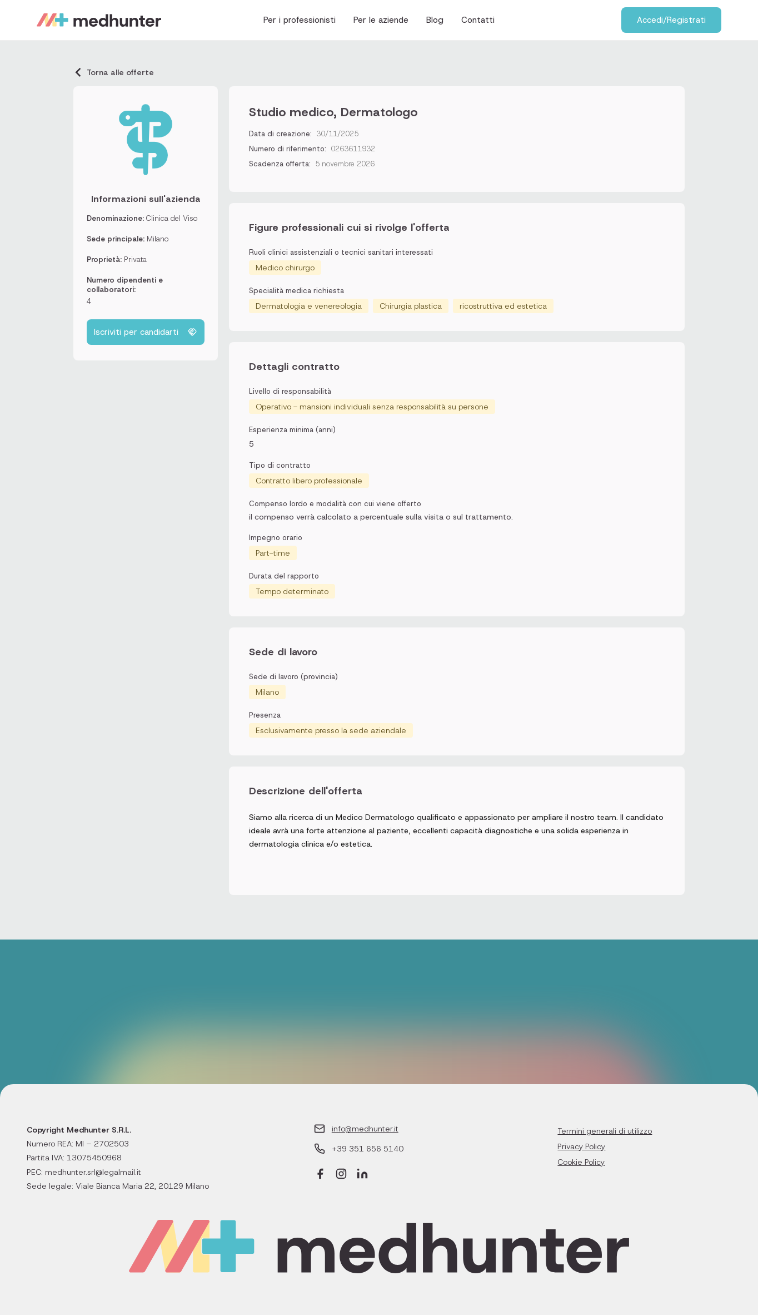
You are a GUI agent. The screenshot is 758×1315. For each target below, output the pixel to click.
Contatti (478, 20)
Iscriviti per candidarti (145, 332)
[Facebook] (320, 1175)
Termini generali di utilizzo (604, 1131)
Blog (434, 20)
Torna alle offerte (113, 72)
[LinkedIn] (362, 1175)
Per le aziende (380, 20)
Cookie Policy (581, 1162)
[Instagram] (341, 1175)
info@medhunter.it (365, 1129)
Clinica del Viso (171, 218)
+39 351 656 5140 (367, 1149)
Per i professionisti (299, 20)
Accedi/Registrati (671, 20)
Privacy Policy (581, 1146)
